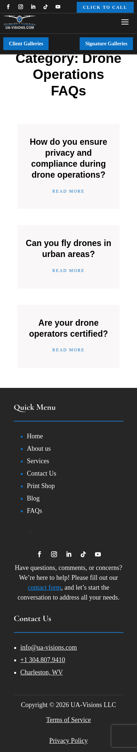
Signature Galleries (106, 43)
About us (39, 448)
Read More (68, 191)
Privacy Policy (68, 740)
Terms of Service (68, 719)
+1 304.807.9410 (42, 660)
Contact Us (42, 473)
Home (35, 436)
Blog (33, 498)
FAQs (34, 510)
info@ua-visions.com (48, 647)
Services (38, 461)
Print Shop (41, 486)
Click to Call (105, 7)
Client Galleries (26, 43)
